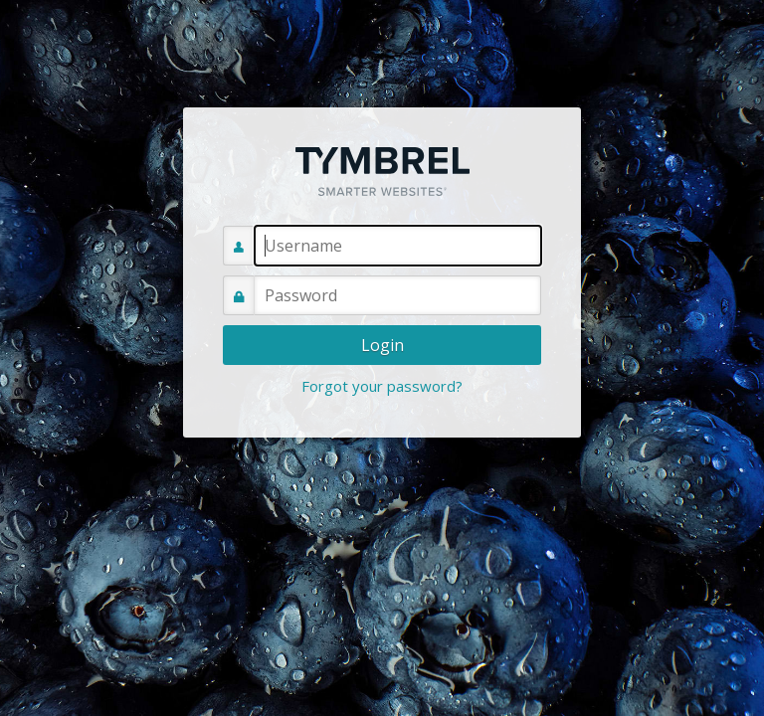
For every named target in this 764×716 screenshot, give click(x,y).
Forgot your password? (382, 386)
